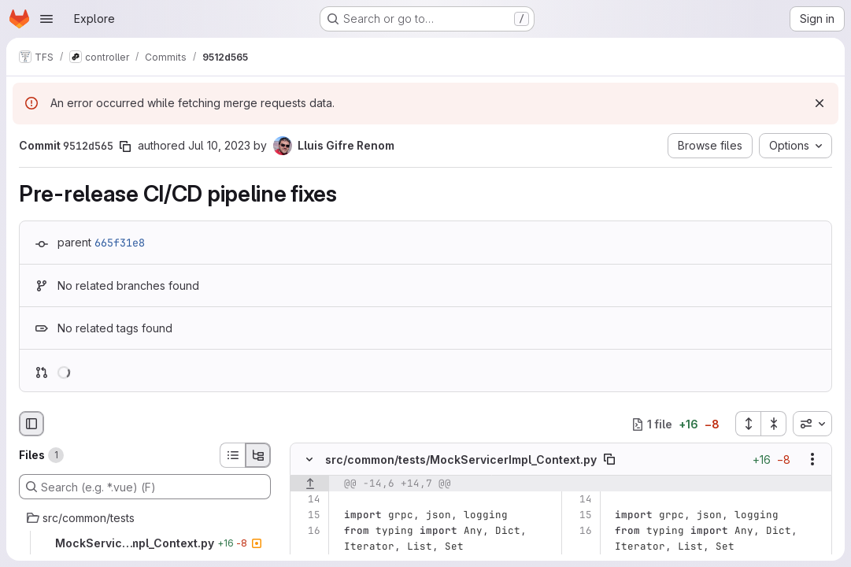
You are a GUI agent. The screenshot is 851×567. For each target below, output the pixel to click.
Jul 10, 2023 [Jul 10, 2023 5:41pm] (219, 145)
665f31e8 (119, 242)
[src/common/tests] (144, 518)
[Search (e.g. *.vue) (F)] (145, 486)
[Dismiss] (819, 103)
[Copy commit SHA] (125, 146)
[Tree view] (258, 455)
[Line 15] (307, 516)
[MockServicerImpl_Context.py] (144, 543)
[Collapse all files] (773, 423)
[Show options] (812, 459)
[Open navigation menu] (46, 19)
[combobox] (812, 423)
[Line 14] (307, 500)
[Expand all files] (747, 423)
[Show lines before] (309, 484)
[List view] (232, 455)
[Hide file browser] (31, 423)
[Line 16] (307, 531)
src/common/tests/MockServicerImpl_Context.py (461, 459)
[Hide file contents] (309, 459)
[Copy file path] (609, 459)
